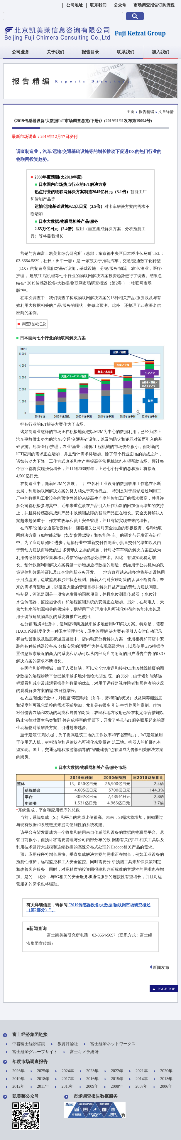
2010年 (64, 1086)
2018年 (40, 1079)
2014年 (138, 1079)
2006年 (162, 1086)
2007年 (138, 1086)
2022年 (113, 1071)
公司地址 (74, 5)
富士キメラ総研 (81, 1052)
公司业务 (20, 52)
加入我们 (160, 52)
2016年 (89, 1079)
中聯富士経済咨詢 (25, 1044)
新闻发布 (160, 967)
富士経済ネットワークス (110, 1044)
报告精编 (146, 112)
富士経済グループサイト (31, 1052)
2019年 (15, 1079)
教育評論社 (64, 1044)
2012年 (15, 1086)
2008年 (113, 1086)
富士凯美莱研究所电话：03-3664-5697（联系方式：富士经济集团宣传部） (89, 939)
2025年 (40, 1071)
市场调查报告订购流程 (154, 5)
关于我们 (55, 52)
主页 (130, 112)
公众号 (120, 5)
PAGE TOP (164, 988)
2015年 (113, 1079)
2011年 (40, 1086)
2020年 (163, 1071)
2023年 (89, 1071)
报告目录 (90, 52)
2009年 (88, 1086)
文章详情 (166, 112)
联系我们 (98, 5)
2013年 (163, 1079)
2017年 (64, 1079)
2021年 (138, 1071)
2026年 (15, 1071)
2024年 (64, 1071)
